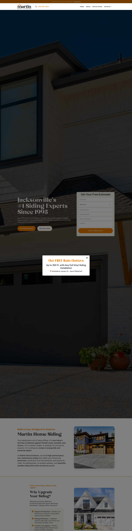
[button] (107, 7)
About (88, 6)
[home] (24, 6)
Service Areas (97, 6)
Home (82, 6)
